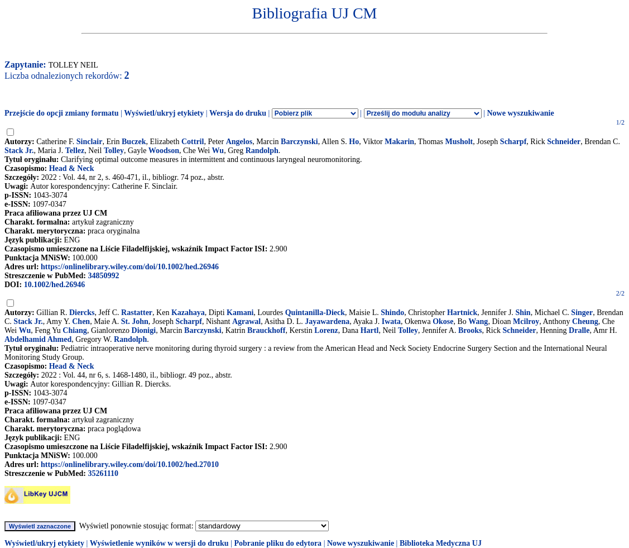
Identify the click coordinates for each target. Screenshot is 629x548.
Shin (522, 312)
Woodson (163, 150)
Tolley (114, 150)
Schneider (563, 141)
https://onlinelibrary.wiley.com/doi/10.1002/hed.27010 (130, 464)
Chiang (75, 330)
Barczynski (299, 141)
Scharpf (513, 141)
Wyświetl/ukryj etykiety (164, 113)
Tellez (74, 150)
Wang (478, 321)
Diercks (82, 312)
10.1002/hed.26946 (54, 284)
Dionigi (144, 330)
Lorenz (326, 330)
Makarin (399, 141)
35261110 (103, 473)
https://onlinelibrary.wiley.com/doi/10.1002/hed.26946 (130, 267)
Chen (81, 321)
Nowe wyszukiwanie (520, 113)
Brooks (470, 330)
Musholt (459, 141)
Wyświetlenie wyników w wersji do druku (159, 543)
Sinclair (89, 141)
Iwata (391, 321)
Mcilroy (526, 321)
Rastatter (136, 312)
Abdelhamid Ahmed (37, 339)
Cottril (192, 141)
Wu (218, 150)
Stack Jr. (18, 150)
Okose (443, 321)
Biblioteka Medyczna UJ (441, 543)
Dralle (579, 330)
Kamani (240, 312)
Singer (582, 312)
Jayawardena (327, 321)
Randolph (262, 150)
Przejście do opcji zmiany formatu (61, 113)
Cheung (585, 321)
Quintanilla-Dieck (315, 312)
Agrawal (246, 321)
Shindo (392, 312)
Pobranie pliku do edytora (277, 543)
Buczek (134, 141)
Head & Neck (71, 168)
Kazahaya (188, 312)
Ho (354, 141)
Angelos (239, 141)
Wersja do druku (237, 113)
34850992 (103, 275)
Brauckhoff (266, 330)
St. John (134, 321)
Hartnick (462, 312)
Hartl (370, 330)
